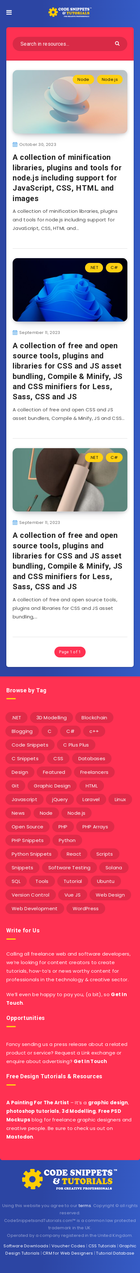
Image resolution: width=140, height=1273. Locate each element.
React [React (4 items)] (74, 854)
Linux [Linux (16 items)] (120, 799)
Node (83, 79)
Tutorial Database (115, 1253)
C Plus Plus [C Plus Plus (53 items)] (76, 744)
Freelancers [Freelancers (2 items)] (94, 772)
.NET (94, 267)
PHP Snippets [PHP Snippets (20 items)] (28, 840)
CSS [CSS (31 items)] (58, 758)
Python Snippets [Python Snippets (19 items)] (32, 854)
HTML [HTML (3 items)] (92, 785)
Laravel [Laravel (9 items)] (91, 799)
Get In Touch (90, 1061)
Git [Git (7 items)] (15, 785)
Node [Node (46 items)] (46, 813)
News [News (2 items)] (18, 813)
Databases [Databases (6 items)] (92, 758)
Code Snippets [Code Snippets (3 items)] (30, 744)
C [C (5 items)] (50, 731)
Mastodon (19, 1136)
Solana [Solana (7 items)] (114, 867)
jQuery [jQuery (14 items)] (60, 799)
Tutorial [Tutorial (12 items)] (73, 881)
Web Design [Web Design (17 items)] (110, 894)
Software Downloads (25, 1246)
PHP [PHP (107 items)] (63, 826)
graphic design (108, 1102)
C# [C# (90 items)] (70, 731)
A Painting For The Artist (37, 1102)
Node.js (110, 79)
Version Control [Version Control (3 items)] (31, 894)
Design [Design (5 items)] (20, 772)
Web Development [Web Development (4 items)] (35, 908)
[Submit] (118, 43)
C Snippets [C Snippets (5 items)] (25, 758)
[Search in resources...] (70, 44)
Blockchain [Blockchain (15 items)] (94, 717)
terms (85, 1206)
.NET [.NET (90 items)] (16, 717)
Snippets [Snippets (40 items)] (22, 867)
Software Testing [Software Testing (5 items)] (69, 867)
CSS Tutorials (102, 1246)
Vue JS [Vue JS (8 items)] (72, 894)
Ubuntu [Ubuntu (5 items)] (106, 881)
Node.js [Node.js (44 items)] (76, 813)
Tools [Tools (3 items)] (42, 881)
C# (114, 267)
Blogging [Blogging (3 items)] (22, 731)
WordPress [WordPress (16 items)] (86, 908)
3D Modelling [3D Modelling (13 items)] (51, 717)
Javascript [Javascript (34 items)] (24, 799)
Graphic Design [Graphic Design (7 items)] (52, 785)
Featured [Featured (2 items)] (54, 772)
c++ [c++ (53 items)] (94, 731)
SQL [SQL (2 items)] (16, 881)
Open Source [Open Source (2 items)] (27, 826)
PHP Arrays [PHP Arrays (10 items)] (95, 826)
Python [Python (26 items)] (67, 840)
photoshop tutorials (32, 1111)
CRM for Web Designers (68, 1253)
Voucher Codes (68, 1246)
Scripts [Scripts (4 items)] (104, 854)
